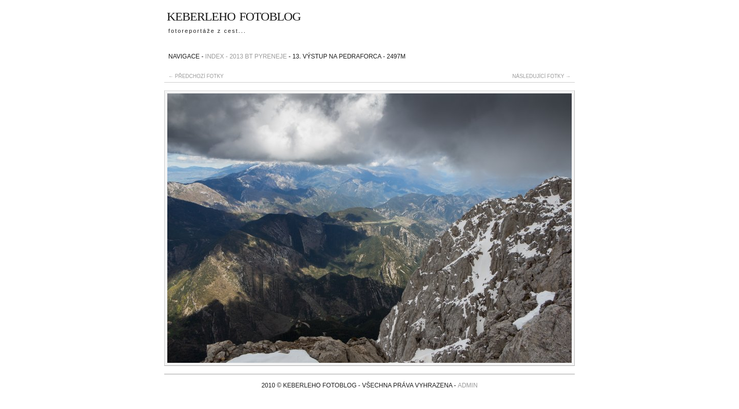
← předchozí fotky (196, 76)
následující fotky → (541, 76)
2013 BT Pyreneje (258, 56)
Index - (216, 56)
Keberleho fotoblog (234, 14)
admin (468, 385)
